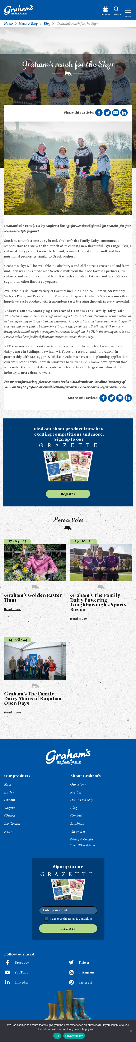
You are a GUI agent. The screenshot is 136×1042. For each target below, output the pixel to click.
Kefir (8, 832)
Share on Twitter (107, 113)
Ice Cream (12, 824)
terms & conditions (80, 918)
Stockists (77, 824)
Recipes (76, 792)
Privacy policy (74, 1035)
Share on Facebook (99, 113)
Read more (12, 609)
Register (68, 494)
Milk (7, 784)
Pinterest (85, 982)
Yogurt (9, 808)
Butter (9, 792)
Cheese (9, 816)
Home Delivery (81, 800)
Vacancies (77, 832)
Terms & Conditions (82, 845)
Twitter (84, 962)
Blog (73, 808)
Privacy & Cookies (81, 839)
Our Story (78, 784)
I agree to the (71, 918)
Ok (57, 1035)
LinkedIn (21, 982)
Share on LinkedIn (124, 112)
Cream (9, 800)
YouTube (21, 972)
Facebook (22, 962)
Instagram (86, 972)
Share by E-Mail (115, 112)
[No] (131, 1031)
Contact (76, 816)
